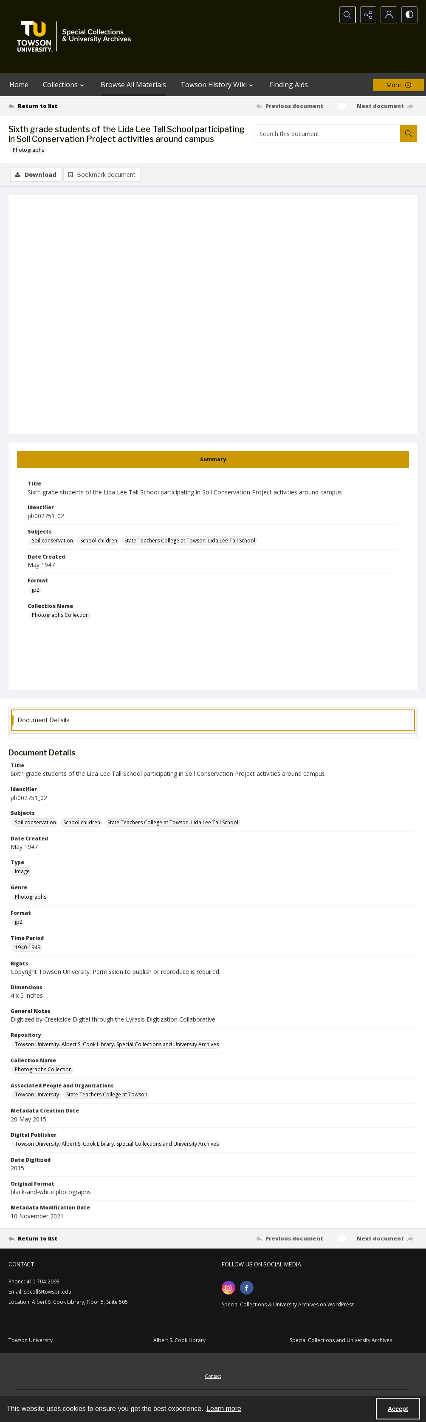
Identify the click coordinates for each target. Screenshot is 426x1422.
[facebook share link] (247, 1287)
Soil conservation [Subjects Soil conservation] (52, 540)
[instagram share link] (228, 1287)
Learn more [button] (223, 1408)
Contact (213, 1376)
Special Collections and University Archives (341, 1340)
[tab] (213, 459)
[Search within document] (408, 133)
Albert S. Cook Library (179, 1340)
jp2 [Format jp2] (35, 589)
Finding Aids (289, 84)
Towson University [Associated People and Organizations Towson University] (37, 1094)
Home (18, 84)
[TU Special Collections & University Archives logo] (76, 36)
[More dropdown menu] (398, 85)
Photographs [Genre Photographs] (30, 896)
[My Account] (388, 15)
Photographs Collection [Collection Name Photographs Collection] (60, 615)
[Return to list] (63, 106)
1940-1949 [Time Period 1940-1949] (27, 947)
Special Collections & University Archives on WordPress (288, 1304)
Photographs (28, 149)
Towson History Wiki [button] (218, 84)
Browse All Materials (133, 84)
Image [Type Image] (22, 871)
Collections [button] (64, 84)
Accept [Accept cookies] (398, 1408)
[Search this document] (328, 133)
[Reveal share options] (366, 15)
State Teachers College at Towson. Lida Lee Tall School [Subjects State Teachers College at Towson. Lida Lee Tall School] (189, 540)
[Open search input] (345, 15)
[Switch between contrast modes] (409, 15)
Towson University (30, 1340)
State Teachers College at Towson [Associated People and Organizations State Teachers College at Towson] (106, 1094)
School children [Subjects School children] (98, 540)
